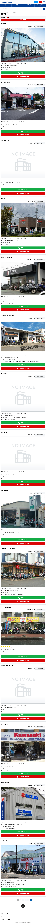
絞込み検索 (23, 19)
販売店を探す (17, 5)
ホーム (2, 12)
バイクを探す (5, 5)
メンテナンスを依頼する (29, 5)
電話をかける (23, 73)
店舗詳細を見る (41, 26)
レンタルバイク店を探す (40, 5)
